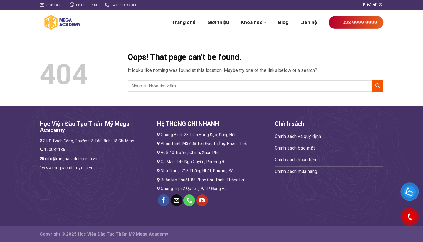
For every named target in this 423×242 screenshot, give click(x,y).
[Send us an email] (380, 5)
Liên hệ (308, 22)
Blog (283, 22)
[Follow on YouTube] (202, 200)
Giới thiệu (218, 22)
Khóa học (253, 22)
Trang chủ (184, 22)
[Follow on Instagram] (369, 5)
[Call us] (189, 200)
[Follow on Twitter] (375, 5)
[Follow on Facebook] (363, 5)
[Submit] (377, 86)
